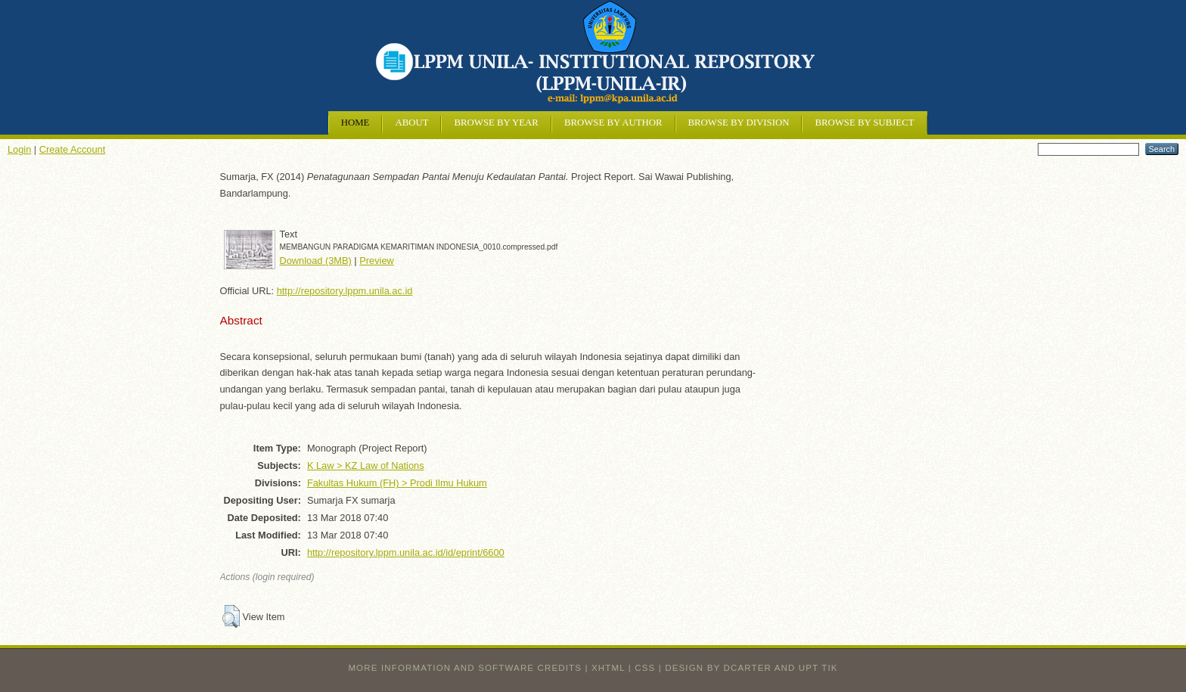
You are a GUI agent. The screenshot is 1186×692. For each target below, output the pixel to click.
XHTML (608, 667)
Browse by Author (613, 122)
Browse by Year (496, 122)
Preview (376, 260)
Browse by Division (739, 122)
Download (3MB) (316, 260)
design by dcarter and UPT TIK (751, 667)
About (411, 122)
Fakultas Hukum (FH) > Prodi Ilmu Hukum (397, 483)
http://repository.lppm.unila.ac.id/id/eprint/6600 (406, 552)
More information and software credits (465, 667)
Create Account (72, 149)
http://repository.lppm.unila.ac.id (345, 290)
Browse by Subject (864, 122)
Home (355, 122)
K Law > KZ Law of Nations (365, 465)
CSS (645, 667)
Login (19, 149)
